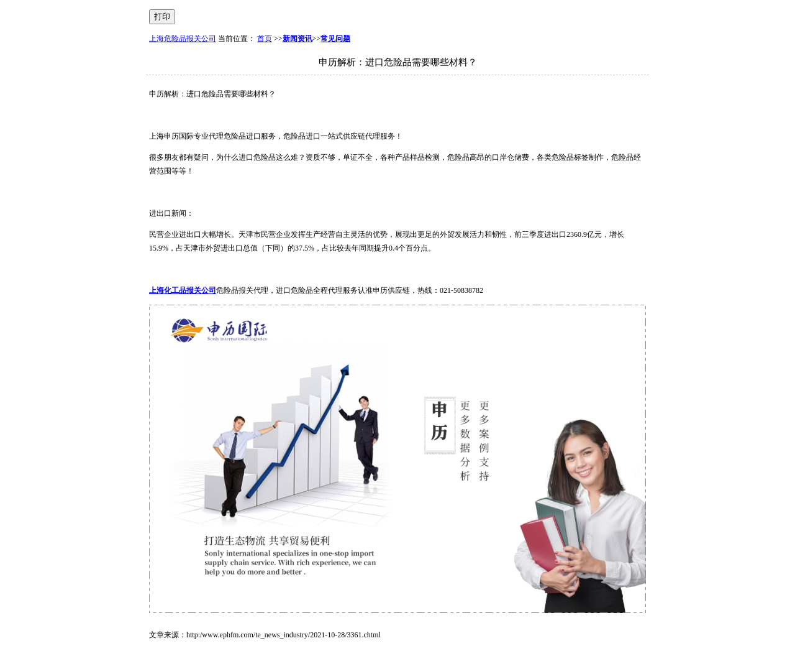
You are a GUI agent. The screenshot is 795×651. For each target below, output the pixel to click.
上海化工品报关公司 (182, 290)
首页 (264, 38)
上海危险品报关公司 (182, 38)
